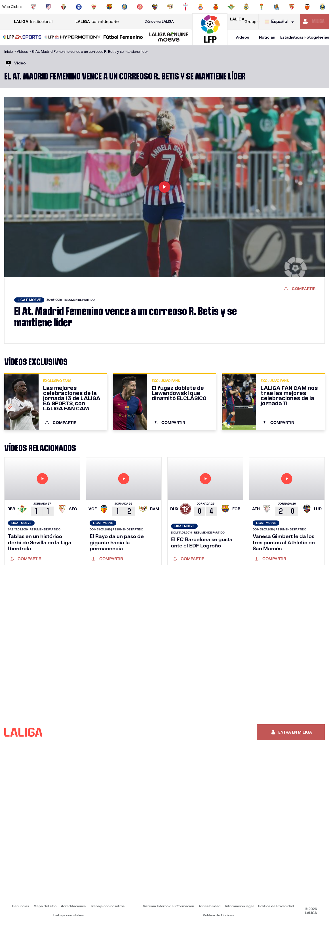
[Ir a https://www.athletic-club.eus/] (33, 7)
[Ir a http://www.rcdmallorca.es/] (216, 7)
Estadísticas (291, 37)
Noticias (267, 37)
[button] (22, 37)
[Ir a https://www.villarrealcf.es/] (322, 7)
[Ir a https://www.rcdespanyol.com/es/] (200, 7)
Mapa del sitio (44, 906)
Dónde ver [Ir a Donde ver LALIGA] (159, 22)
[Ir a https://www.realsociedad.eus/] (277, 7)
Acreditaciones (73, 906)
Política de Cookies (218, 915)
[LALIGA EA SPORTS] (22, 37)
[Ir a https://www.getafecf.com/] (124, 7)
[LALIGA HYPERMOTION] (72, 37)
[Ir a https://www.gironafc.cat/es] (140, 7)
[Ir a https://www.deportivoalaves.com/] (79, 7)
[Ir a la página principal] (210, 42)
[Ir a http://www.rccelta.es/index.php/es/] (185, 7)
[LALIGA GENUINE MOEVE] (169, 37)
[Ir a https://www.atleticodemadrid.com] (48, 7)
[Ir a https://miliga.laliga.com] (314, 21)
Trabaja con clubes (68, 915)
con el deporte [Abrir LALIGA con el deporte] (97, 21)
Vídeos (242, 37)
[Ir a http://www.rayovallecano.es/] (170, 7)
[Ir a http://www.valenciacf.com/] (307, 7)
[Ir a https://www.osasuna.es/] (63, 7)
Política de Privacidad (276, 906)
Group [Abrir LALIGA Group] (243, 21)
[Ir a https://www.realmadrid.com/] (246, 7)
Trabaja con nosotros (107, 906)
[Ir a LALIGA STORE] (259, 21)
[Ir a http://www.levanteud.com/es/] (155, 7)
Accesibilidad (210, 906)
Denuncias (20, 906)
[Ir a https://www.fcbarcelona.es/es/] (109, 7)
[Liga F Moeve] (123, 37)
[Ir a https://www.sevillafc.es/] (292, 7)
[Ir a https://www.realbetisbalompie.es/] (231, 7)
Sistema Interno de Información (168, 906)
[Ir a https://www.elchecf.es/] (94, 7)
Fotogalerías (316, 37)
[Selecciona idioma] (280, 22)
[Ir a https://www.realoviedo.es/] (261, 7)
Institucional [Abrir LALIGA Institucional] (33, 21)
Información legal (239, 906)
